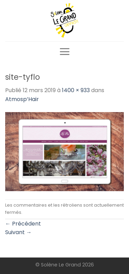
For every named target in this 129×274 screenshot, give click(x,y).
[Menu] (64, 51)
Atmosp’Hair (22, 99)
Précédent (23, 224)
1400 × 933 (76, 90)
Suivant (18, 232)
